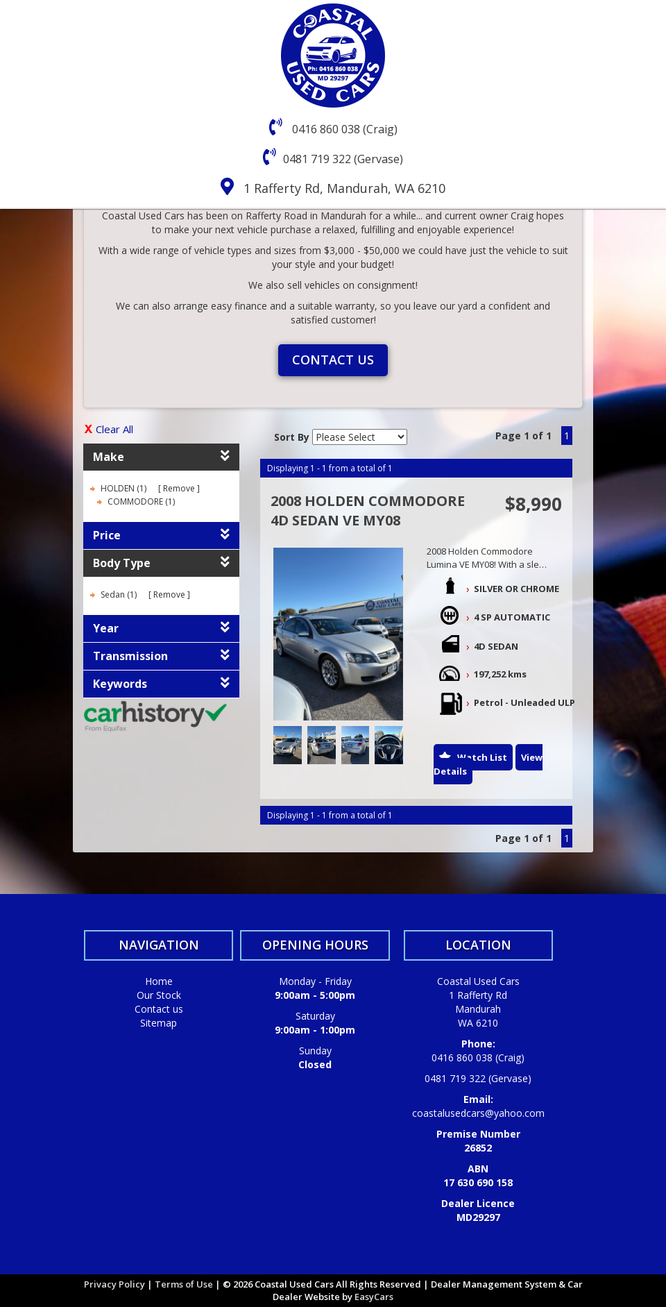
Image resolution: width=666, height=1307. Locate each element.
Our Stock (159, 995)
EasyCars (374, 1296)
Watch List (482, 757)
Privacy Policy (115, 1284)
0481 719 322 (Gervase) (343, 159)
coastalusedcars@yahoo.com (478, 1113)
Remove (179, 488)
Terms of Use (185, 1284)
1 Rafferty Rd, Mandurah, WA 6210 (344, 188)
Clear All (114, 429)
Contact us (333, 359)
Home (159, 981)
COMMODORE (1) (141, 501)
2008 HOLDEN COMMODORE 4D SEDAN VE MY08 (368, 510)
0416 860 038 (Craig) (343, 129)
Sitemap (158, 1022)
